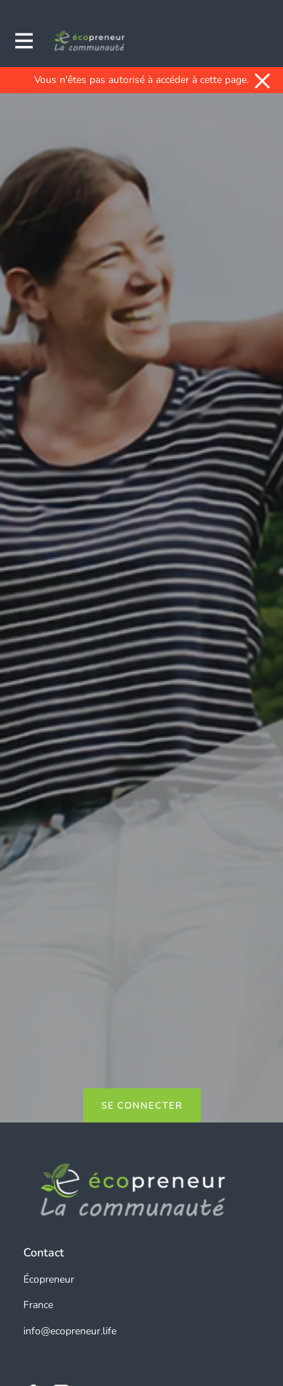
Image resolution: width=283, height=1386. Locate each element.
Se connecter (142, 1105)
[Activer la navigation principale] (23, 41)
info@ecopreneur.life (69, 1331)
